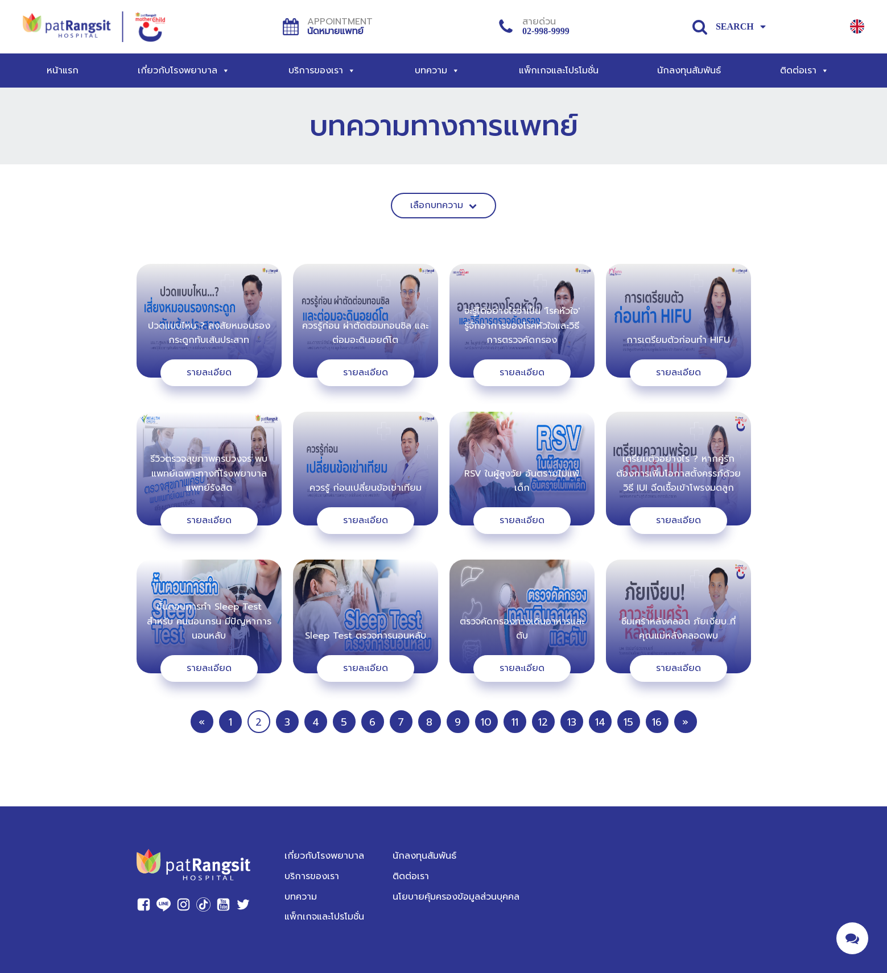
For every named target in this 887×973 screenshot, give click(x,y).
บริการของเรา (322, 70)
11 (514, 722)
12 (543, 722)
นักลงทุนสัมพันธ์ (689, 70)
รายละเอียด (209, 372)
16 (657, 722)
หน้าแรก (63, 70)
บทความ (437, 70)
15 (628, 722)
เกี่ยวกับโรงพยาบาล (184, 70)
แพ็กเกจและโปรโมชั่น (559, 70)
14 (600, 722)
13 (571, 722)
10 (486, 722)
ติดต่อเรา (804, 70)
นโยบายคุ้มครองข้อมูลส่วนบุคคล (456, 897)
